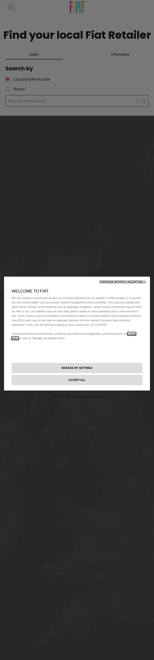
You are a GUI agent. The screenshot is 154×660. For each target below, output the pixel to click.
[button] (122, 281)
